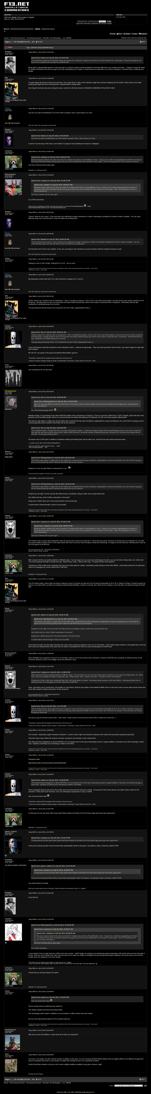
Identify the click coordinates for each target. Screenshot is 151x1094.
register (31, 17)
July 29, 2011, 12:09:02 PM (41, 730)
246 (18, 42)
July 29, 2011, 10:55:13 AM (41, 478)
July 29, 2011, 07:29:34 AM (41, 78)
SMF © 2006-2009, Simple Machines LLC (82, 1092)
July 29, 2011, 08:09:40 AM (41, 233)
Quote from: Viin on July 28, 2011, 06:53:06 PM (48, 428)
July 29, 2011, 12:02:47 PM (41, 700)
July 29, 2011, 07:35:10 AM (41, 130)
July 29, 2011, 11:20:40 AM (41, 609)
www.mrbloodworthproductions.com (38, 207)
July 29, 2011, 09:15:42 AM (41, 391)
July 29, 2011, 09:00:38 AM (41, 326)
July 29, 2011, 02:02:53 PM (41, 1030)
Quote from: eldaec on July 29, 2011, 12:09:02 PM (49, 780)
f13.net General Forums (17, 38)
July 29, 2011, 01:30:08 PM (41, 968)
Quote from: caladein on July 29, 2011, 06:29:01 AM (50, 157)
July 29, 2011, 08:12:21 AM (41, 259)
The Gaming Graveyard (34, 38)
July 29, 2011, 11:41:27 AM (41, 666)
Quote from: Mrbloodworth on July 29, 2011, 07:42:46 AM (52, 925)
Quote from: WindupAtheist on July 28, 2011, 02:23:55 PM (55, 401)
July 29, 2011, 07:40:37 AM (41, 151)
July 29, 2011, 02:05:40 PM (41, 1054)
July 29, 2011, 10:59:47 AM (41, 516)
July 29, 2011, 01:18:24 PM (41, 919)
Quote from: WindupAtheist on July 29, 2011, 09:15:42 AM (52, 458)
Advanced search (48, 29)
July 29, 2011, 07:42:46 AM (41, 175)
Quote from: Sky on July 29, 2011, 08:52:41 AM (48, 332)
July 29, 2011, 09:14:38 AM (41, 365)
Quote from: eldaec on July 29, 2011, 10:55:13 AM (49, 615)
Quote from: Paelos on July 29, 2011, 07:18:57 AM (49, 58)
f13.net (6, 38)
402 (33, 42)
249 (28, 42)
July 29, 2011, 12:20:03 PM (41, 774)
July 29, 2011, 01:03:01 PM (41, 860)
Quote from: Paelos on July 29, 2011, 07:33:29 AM (49, 136)
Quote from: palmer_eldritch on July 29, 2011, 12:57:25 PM (53, 866)
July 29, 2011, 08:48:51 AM (41, 274)
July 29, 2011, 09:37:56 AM (41, 452)
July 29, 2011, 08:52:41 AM (41, 296)
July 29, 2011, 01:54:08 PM (41, 991)
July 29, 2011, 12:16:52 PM (41, 755)
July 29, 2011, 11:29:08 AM (41, 653)
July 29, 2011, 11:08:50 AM (41, 555)
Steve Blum (66, 353)
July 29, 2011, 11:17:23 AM (41, 579)
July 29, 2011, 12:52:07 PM (41, 809)
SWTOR (68, 38)
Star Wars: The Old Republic (52, 38)
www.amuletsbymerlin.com (58, 207)
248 (25, 42)
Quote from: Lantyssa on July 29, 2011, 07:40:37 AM (50, 181)
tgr (97, 963)
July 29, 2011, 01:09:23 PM (41, 893)
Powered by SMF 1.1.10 (63, 1092)
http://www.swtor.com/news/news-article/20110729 (47, 763)
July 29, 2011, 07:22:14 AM (41, 52)
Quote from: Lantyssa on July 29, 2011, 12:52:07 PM (50, 838)
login (24, 17)
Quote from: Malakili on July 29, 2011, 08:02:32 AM (50, 239)
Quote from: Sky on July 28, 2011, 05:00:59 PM (48, 397)
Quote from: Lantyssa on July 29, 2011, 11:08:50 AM (50, 672)
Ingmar (69, 962)
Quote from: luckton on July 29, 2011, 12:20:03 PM (50, 997)
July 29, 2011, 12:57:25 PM (41, 832)
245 (15, 42)
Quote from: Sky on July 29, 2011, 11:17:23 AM (48, 706)
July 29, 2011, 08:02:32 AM (41, 212)
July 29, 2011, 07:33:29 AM (41, 108)
